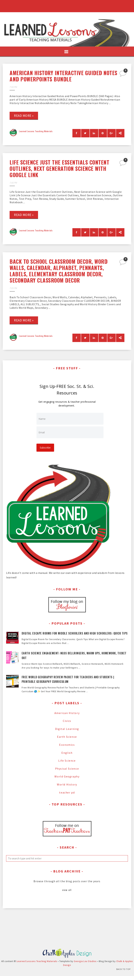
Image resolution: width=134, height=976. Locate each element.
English (66, 752)
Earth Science (67, 736)
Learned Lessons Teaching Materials (36, 131)
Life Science (67, 760)
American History (67, 713)
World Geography (66, 776)
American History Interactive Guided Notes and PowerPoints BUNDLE (63, 76)
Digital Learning (67, 728)
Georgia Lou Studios (85, 967)
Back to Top (123, 969)
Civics (67, 721)
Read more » (24, 115)
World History (67, 784)
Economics (67, 744)
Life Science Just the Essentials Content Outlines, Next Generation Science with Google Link (59, 168)
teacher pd (67, 792)
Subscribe (45, 447)
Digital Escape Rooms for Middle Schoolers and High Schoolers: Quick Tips (75, 633)
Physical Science (67, 768)
